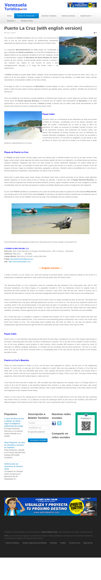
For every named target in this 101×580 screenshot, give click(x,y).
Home (9, 16)
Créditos (63, 543)
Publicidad (53, 543)
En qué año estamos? (36, 432)
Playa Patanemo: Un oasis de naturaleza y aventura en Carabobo (14, 444)
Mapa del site (87, 543)
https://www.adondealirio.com (20, 262)
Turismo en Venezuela (26, 16)
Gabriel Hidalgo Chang (49, 532)
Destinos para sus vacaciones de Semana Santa (13, 466)
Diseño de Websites (12, 543)
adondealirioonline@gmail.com (21, 259)
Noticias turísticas (68, 16)
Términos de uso (74, 543)
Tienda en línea (27, 21)
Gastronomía (86, 16)
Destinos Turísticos (48, 16)
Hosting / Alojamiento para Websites (34, 543)
